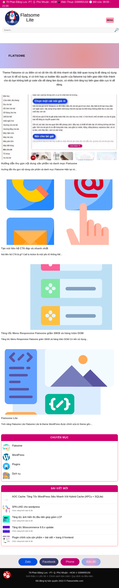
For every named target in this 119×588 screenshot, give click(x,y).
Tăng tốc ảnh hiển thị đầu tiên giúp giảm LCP (37, 517)
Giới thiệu (30, 576)
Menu (110, 20)
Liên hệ (42, 576)
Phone (70, 561)
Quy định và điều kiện (82, 576)
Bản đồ (91, 561)
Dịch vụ (16, 473)
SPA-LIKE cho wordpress (26, 507)
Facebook (48, 561)
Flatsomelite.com (74, 581)
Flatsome (17, 445)
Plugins (16, 464)
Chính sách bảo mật (59, 576)
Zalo (28, 561)
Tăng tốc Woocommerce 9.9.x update (33, 527)
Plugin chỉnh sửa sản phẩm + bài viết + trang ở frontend (42, 537)
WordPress (18, 455)
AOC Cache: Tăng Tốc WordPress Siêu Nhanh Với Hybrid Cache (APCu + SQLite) (57, 496)
